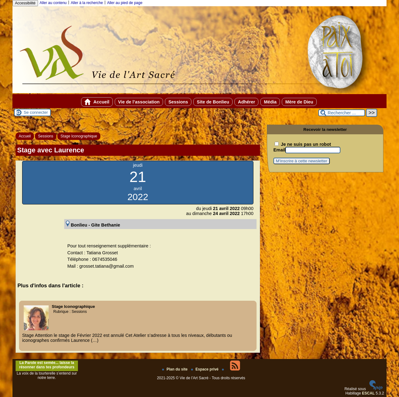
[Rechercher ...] (341, 112)
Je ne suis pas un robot (303, 144)
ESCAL (368, 393)
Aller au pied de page (124, 3)
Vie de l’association (139, 101)
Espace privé (205, 369)
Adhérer (246, 101)
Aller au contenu (53, 3)
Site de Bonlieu (213, 101)
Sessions (178, 101)
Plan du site (175, 369)
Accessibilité (25, 3)
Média (270, 101)
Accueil (96, 102)
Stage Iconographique (78, 136)
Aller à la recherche (87, 3)
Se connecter (36, 112)
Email (279, 149)
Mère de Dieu (299, 101)
